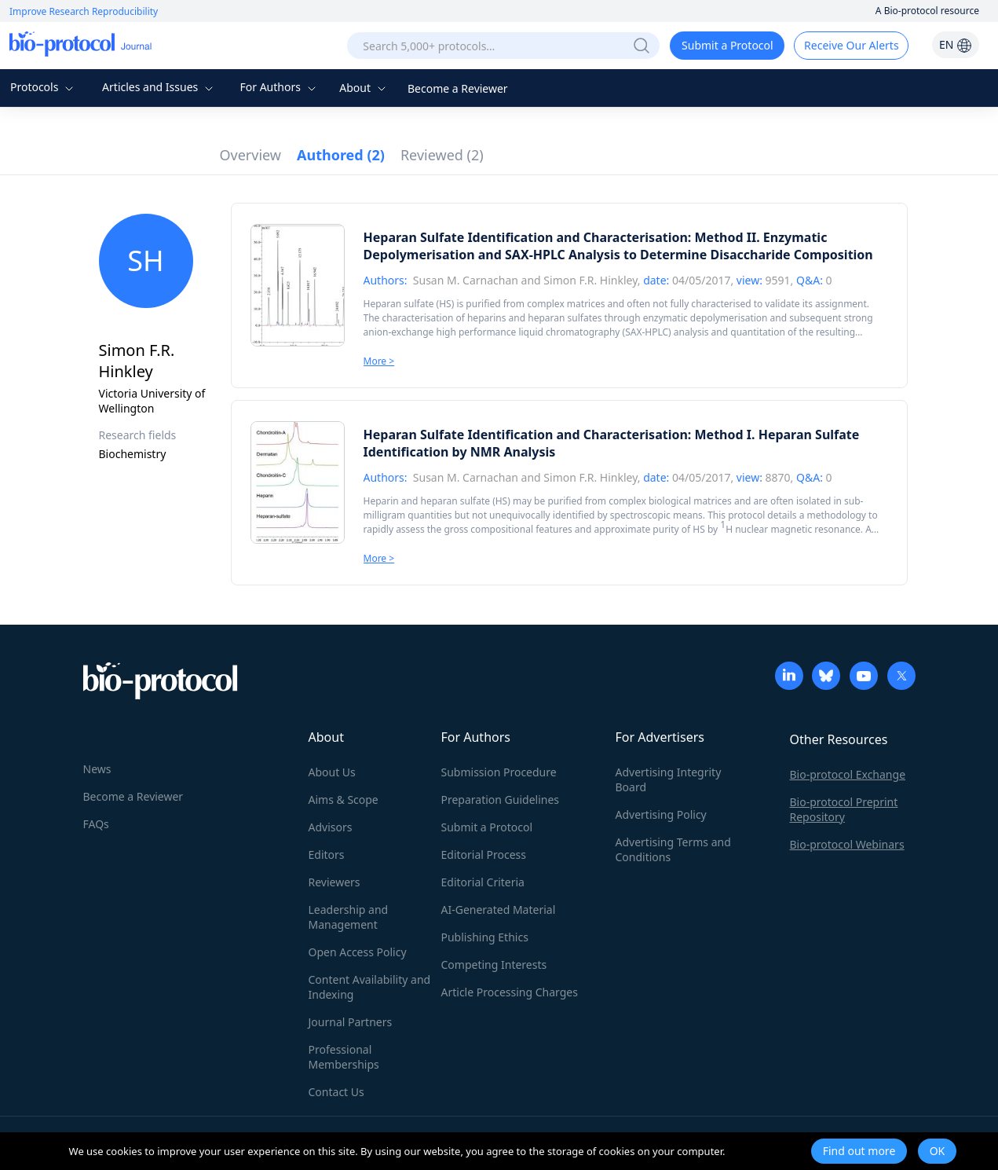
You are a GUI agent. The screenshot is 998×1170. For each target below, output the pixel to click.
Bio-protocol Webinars (847, 844)
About (364, 87)
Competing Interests (494, 964)
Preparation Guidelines (500, 799)
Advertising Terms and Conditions (673, 849)
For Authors (279, 86)
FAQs (96, 823)
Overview (251, 154)
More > (379, 361)
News (97, 768)
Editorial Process (484, 854)
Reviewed (442, 154)
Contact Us (336, 1091)
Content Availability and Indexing (370, 987)
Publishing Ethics (484, 937)
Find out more (859, 1150)
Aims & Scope (343, 799)
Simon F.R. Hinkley (590, 280)
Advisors (331, 827)
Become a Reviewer (458, 88)
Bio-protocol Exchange (848, 774)
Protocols (43, 86)
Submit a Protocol (727, 45)
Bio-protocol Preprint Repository (844, 809)
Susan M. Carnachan (465, 280)
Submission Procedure (499, 772)
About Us (332, 772)
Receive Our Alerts (851, 45)
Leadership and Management (349, 917)
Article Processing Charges (509, 992)
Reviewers (334, 882)
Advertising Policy (661, 814)
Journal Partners (351, 1021)
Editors (327, 854)
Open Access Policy (358, 951)
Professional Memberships (344, 1057)
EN (955, 44)
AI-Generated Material (498, 909)
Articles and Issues (159, 86)
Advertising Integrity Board (669, 779)
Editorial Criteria (483, 882)
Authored (341, 154)
